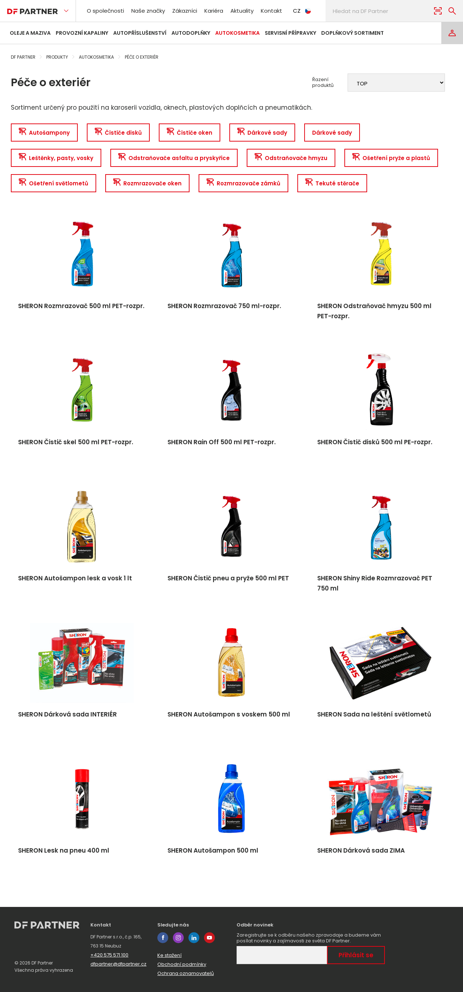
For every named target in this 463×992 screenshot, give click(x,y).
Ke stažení (169, 955)
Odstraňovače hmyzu (291, 158)
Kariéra (213, 10)
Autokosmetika (237, 33)
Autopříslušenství (139, 33)
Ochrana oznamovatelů (185, 973)
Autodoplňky (190, 33)
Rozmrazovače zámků (243, 183)
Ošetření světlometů (53, 183)
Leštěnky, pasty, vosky (56, 158)
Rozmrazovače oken (147, 183)
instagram (178, 937)
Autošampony (44, 132)
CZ (302, 10)
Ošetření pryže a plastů (391, 158)
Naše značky (148, 10)
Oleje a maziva (30, 33)
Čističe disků (118, 132)
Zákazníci (184, 10)
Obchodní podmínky (181, 964)
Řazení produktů (323, 82)
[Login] (452, 33)
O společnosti (105, 10)
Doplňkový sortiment (352, 33)
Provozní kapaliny (82, 33)
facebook (162, 937)
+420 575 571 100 (109, 954)
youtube (209, 937)
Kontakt (271, 10)
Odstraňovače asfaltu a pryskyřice (174, 158)
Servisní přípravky (290, 33)
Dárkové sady (262, 132)
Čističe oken (189, 132)
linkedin (193, 937)
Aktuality (242, 10)
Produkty (57, 57)
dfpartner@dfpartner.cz (118, 964)
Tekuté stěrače (332, 183)
